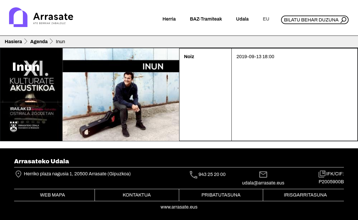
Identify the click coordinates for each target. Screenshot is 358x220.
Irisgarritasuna (305, 194)
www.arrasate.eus (179, 206)
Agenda (39, 41)
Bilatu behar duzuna (311, 19)
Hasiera (13, 41)
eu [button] (266, 18)
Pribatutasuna (221, 194)
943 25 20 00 (212, 174)
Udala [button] (242, 18)
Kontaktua (137, 194)
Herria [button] (169, 18)
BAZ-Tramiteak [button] (206, 18)
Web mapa (52, 194)
